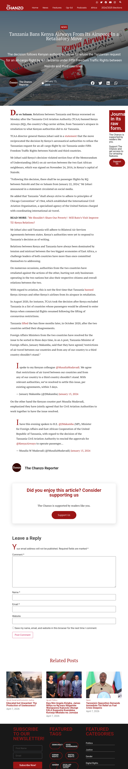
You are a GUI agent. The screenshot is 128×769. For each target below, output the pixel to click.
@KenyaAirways (26, 443)
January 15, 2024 (68, 394)
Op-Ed (69, 7)
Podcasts (82, 7)
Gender (55, 765)
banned (89, 289)
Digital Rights (71, 756)
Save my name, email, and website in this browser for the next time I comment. (56, 628)
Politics (54, 700)
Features (57, 7)
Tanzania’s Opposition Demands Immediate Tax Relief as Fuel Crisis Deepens (103, 705)
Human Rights (55, 756)
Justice (89, 750)
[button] (120, 2)
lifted (25, 323)
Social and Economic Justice (23, 700)
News (45, 7)
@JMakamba (66, 424)
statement (71, 136)
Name (16, 592)
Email (16, 604)
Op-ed (8, 700)
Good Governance (71, 746)
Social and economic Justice (67, 766)
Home (35, 7)
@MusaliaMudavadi (67, 367)
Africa (94, 7)
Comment (18, 554)
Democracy (57, 745)
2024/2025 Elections (112, 7)
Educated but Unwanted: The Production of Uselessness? (21, 704)
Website (16, 616)
